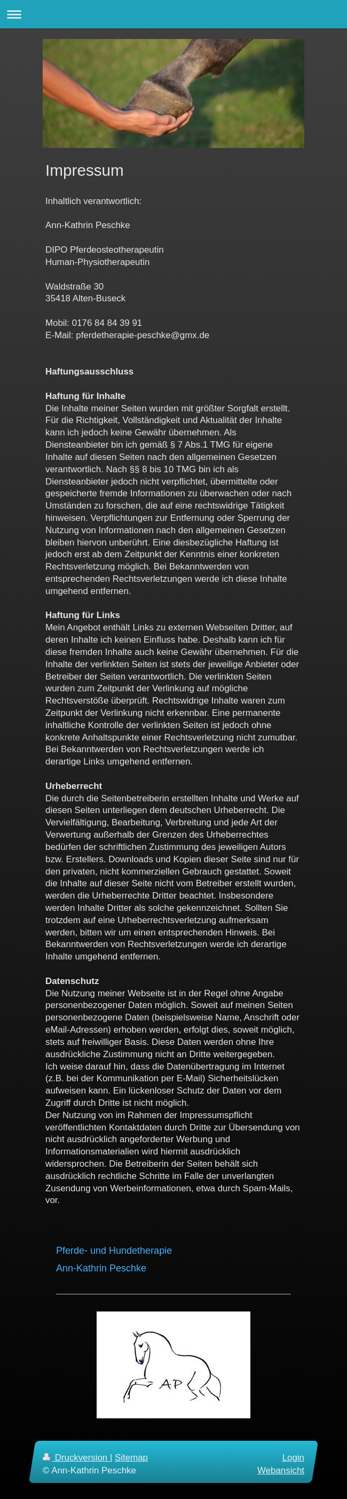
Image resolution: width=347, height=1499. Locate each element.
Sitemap (131, 1458)
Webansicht (280, 1470)
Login (293, 1458)
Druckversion (76, 1458)
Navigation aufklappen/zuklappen (173, 14)
